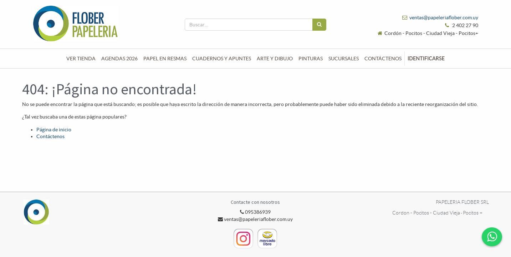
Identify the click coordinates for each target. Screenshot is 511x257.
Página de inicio (53, 129)
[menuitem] (80, 58)
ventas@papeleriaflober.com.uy (443, 17)
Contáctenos (50, 136)
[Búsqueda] (319, 25)
